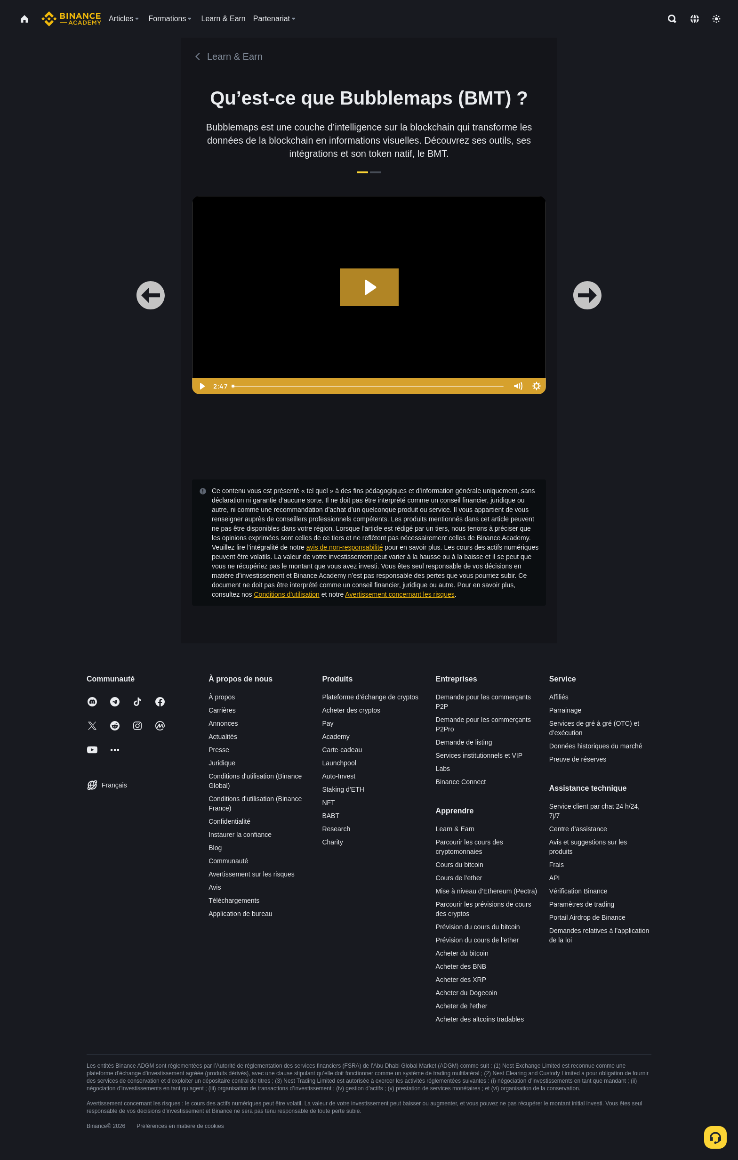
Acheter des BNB (461, 966)
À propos (222, 697)
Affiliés (559, 697)
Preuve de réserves (577, 759)
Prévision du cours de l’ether (477, 940)
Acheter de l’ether (462, 1006)
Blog (215, 848)
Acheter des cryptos (351, 710)
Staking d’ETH (343, 789)
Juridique (222, 763)
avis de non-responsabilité (344, 547)
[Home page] (71, 18)
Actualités (223, 736)
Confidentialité (229, 821)
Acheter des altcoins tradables (480, 1019)
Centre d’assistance (578, 829)
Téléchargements (234, 900)
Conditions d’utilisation (287, 594)
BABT (330, 815)
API (554, 878)
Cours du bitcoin (459, 864)
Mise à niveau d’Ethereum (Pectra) (486, 891)
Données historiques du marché (595, 746)
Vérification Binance (578, 891)
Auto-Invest (338, 776)
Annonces (223, 723)
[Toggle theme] (716, 18)
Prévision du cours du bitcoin (478, 927)
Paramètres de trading (582, 904)
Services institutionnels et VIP (479, 755)
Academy (335, 736)
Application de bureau (240, 913)
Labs (443, 768)
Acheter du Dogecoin (466, 993)
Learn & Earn (455, 829)
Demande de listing (464, 742)
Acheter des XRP (461, 979)
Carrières (222, 710)
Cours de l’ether (459, 878)
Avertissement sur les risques (252, 874)
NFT (328, 802)
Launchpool (339, 763)
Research (336, 829)
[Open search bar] (669, 18)
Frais (556, 864)
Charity (332, 842)
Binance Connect (461, 782)
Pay (327, 723)
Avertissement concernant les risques (399, 594)
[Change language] (694, 18)
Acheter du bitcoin (462, 953)
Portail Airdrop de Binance (587, 917)
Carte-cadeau (342, 750)
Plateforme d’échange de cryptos (370, 697)
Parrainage (565, 710)
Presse (219, 750)
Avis (215, 887)
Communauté (228, 861)
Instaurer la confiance (240, 834)
